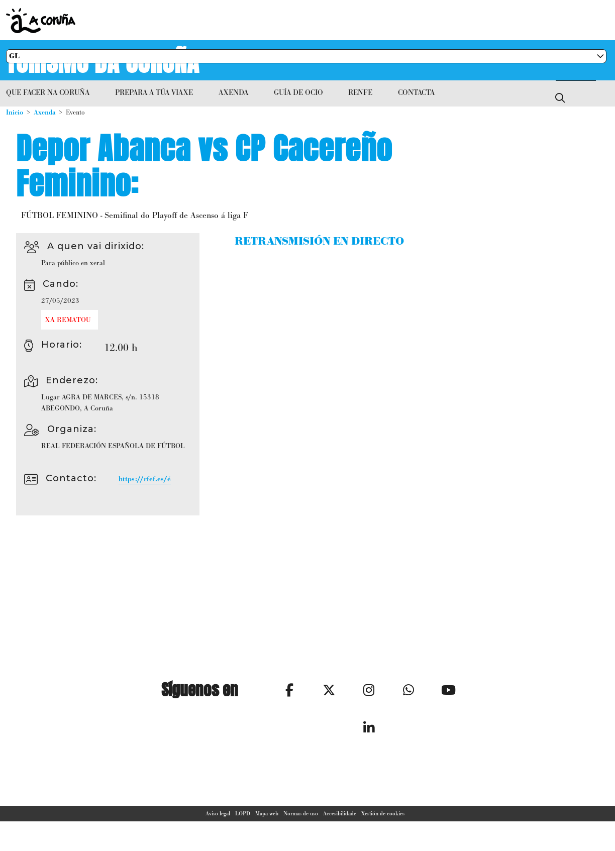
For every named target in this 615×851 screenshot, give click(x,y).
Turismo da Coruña (103, 60)
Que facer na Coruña (47, 92)
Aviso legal (218, 822)
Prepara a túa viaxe (154, 92)
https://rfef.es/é (145, 479)
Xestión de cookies (382, 822)
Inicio (14, 112)
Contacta (416, 92)
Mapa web (266, 822)
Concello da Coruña (247, 20)
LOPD (242, 822)
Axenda (233, 92)
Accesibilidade (339, 822)
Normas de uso (300, 822)
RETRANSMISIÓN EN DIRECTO (319, 242)
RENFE (360, 92)
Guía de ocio (298, 92)
